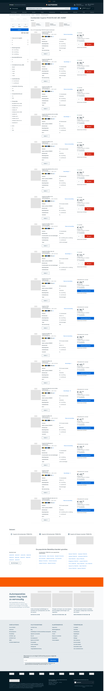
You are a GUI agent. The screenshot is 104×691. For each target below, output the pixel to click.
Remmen (92, 12)
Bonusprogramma (12, 631)
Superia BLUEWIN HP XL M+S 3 (50, 170)
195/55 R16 (17, 557)
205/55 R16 (11, 555)
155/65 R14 (28, 557)
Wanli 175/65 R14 (82, 565)
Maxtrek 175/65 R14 (82, 568)
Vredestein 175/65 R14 (82, 553)
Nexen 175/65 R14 (80, 563)
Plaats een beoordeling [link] (68, 34)
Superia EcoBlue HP (47, 32)
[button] (79, 5)
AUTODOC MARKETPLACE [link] (14, 642)
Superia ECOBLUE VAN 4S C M (49, 499)
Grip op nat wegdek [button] (17, 38)
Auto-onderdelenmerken (78, 648)
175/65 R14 (38, 14)
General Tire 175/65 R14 (73, 565)
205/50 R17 (11, 559)
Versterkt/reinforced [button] (17, 93)
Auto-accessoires (64, 12)
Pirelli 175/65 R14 (72, 558)
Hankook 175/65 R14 (73, 556)
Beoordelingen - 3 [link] (67, 61)
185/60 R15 (22, 557)
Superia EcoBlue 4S (47, 334)
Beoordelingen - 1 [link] (66, 171)
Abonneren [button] (53, 660)
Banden (33, 12)
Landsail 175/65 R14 (83, 561)
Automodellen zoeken (78, 646)
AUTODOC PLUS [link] (12, 638)
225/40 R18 (23, 555)
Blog (31, 629)
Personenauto (15, 8)
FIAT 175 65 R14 (42, 558)
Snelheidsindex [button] (16, 78)
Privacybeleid (33, 642)
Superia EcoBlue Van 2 (47, 224)
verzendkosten (82, 41)
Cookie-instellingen (34, 644)
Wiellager (75, 638)
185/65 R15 (11, 557)
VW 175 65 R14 (58, 558)
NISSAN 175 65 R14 (50, 558)
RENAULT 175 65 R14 (43, 560)
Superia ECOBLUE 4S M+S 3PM (50, 389)
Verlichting (76, 629)
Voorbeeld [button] (66, 8)
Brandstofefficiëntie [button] (17, 57)
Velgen (42, 12)
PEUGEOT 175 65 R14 (59, 556)
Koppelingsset (76, 633)
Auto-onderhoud (77, 640)
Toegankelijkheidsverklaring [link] (36, 648)
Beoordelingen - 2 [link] (68, 253)
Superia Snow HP (46, 279)
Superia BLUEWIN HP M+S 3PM (50, 115)
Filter (84, 12)
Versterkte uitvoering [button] (17, 86)
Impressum (11, 629)
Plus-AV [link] (32, 635)
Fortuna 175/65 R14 (72, 568)
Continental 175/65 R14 (82, 556)
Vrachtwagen (14, 12)
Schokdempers (76, 631)
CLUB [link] (54, 1)
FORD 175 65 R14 (42, 556)
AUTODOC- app (12, 635)
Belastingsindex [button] (16, 47)
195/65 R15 (28, 555)
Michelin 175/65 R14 (73, 553)
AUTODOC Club (34, 627)
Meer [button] (50, 664)
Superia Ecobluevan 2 (47, 444)
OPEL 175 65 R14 (50, 556)
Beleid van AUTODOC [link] (35, 640)
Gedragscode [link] (33, 646)
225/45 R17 (17, 555)
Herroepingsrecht (34, 638)
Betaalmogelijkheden (56, 629)
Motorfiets (24, 12)
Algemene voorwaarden (35, 633)
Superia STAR (45, 307)
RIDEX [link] (10, 640)
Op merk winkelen (77, 642)
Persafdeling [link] (11, 633)
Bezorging (54, 631)
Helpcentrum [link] (54, 627)
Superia (33, 14)
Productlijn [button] (15, 101)
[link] (17, 4)
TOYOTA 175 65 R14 (53, 560)
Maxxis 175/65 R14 (80, 558)
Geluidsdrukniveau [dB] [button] (18, 64)
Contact (53, 633)
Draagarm (75, 635)
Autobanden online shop (25, 14)
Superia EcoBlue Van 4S (48, 252)
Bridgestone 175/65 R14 (73, 561)
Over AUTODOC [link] (12, 627)
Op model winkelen (77, 644)
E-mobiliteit (76, 627)
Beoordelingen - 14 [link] (67, 390)
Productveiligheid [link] (55, 640)
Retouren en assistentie (56, 635)
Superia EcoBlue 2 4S (47, 142)
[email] (36, 660)
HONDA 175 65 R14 (43, 563)
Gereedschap (52, 12)
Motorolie (75, 12)
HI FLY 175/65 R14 (72, 563)
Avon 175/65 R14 (88, 563)
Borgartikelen (54, 638)
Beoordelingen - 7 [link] (67, 116)
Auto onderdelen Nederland (14, 14)
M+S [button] (13, 125)
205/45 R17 (17, 559)
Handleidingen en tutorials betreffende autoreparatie (41, 631)
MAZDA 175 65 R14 (52, 563)
